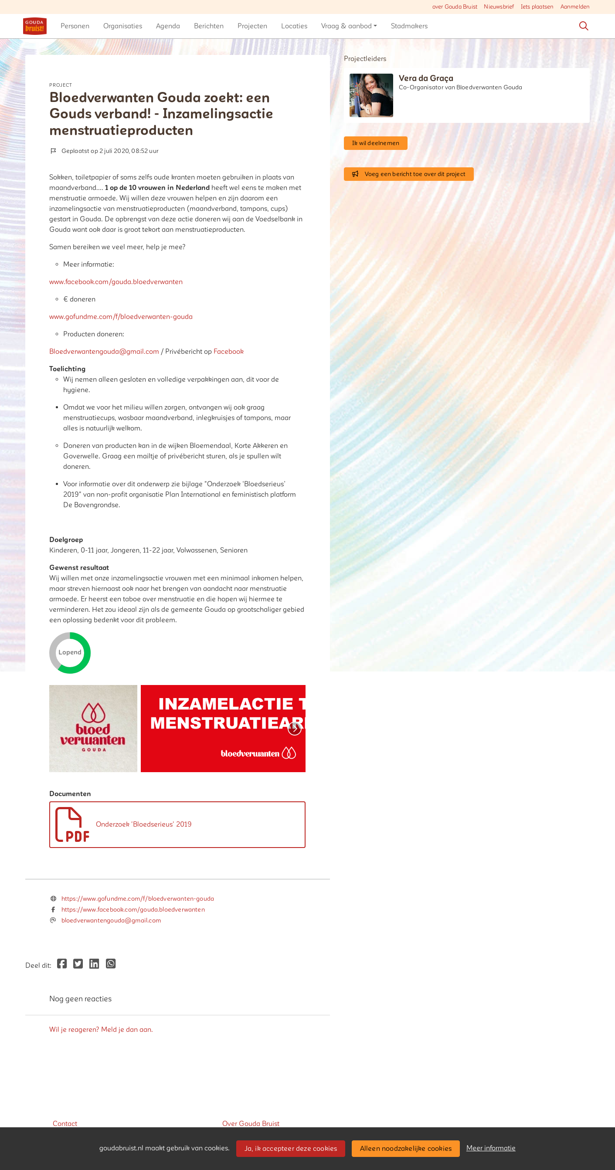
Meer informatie (491, 1148)
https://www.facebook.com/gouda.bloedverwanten (133, 909)
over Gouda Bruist (454, 6)
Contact (65, 1123)
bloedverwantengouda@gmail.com (111, 920)
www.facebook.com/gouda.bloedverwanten (116, 282)
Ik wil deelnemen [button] (375, 143)
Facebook (229, 351)
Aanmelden (575, 6)
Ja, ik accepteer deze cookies (291, 1148)
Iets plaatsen (537, 6)
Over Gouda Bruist (250, 1123)
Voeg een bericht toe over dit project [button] (408, 174)
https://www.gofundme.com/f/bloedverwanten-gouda (137, 898)
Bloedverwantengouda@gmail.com (104, 351)
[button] (75, 26)
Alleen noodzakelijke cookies (406, 1148)
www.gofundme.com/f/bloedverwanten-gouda (121, 316)
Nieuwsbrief (499, 6)
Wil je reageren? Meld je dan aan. (101, 1029)
